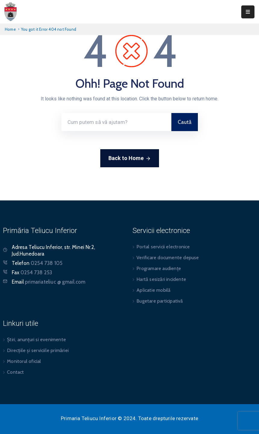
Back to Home (129, 158)
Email (48, 282)
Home (10, 29)
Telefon (37, 263)
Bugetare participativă (159, 301)
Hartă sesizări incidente (161, 279)
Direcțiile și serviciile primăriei (38, 350)
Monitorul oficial (24, 361)
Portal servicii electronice (163, 247)
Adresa (19, 247)
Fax (32, 272)
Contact (15, 372)
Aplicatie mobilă (153, 290)
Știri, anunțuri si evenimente (36, 339)
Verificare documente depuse (167, 257)
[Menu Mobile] (247, 11)
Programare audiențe (158, 268)
